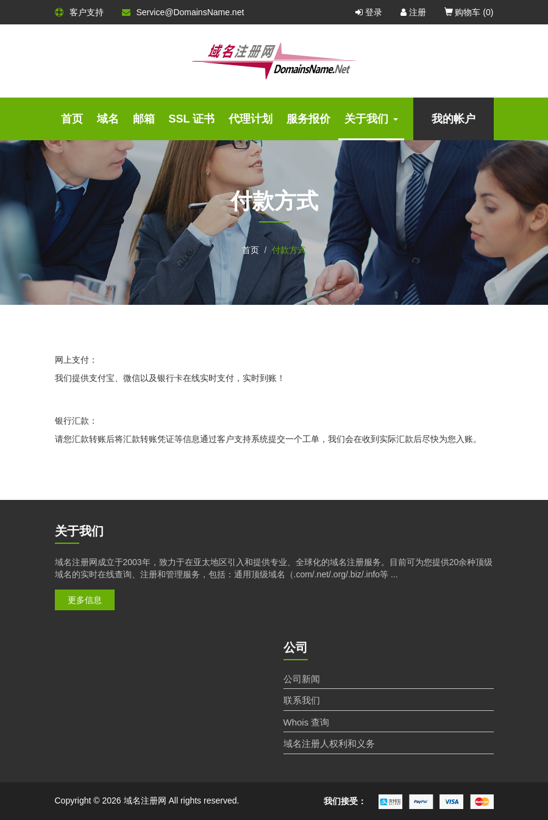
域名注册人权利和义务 (329, 743)
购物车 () (469, 12)
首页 (72, 119)
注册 (413, 12)
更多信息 (85, 600)
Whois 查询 (306, 722)
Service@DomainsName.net (183, 12)
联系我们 (301, 700)
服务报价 (308, 119)
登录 (368, 12)
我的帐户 (453, 119)
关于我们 (371, 119)
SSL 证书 (192, 119)
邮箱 (144, 119)
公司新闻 (301, 679)
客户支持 (79, 12)
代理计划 (250, 119)
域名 (108, 119)
